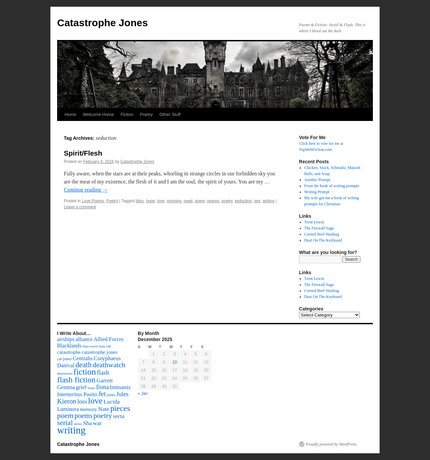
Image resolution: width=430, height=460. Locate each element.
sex (257, 201)
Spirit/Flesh (83, 153)
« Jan (142, 393)
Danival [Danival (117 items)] (66, 365)
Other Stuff (170, 114)
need (188, 201)
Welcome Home (98, 114)
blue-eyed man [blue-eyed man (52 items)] (93, 346)
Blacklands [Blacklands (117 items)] (69, 345)
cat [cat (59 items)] (108, 346)
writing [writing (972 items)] (71, 430)
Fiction (127, 114)
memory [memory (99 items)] (88, 409)
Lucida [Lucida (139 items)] (111, 401)
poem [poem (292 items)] (65, 415)
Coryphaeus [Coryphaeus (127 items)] (107, 358)
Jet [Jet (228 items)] (102, 394)
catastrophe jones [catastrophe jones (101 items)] (100, 352)
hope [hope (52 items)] (91, 388)
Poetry (146, 114)
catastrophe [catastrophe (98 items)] (69, 352)
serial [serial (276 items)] (65, 423)
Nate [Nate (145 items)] (103, 409)
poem (200, 201)
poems (213, 201)
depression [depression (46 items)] (65, 373)
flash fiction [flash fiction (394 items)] (76, 379)
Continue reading (86, 190)
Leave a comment (80, 207)
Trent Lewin (314, 222)
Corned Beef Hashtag (321, 234)
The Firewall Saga (319, 228)
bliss (140, 201)
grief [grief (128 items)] (81, 387)
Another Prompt (317, 179)
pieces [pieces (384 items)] (120, 408)
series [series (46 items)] (78, 424)
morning (174, 201)
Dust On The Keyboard (323, 240)
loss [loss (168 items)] (82, 401)
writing (268, 201)
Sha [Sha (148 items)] (87, 423)
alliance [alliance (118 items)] (84, 339)
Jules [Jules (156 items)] (122, 394)
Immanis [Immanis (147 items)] (120, 387)
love (161, 201)
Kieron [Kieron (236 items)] (66, 401)
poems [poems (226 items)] (83, 415)
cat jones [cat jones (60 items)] (64, 359)
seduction (243, 201)
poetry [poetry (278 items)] (102, 416)
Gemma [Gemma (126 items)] (66, 387)
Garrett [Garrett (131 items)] (104, 380)
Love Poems (93, 201)
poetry (226, 201)
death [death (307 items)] (84, 365)
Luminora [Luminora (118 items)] (68, 409)
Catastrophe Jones (102, 22)
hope (150, 201)
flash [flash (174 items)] (103, 372)
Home (70, 114)
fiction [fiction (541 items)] (85, 372)
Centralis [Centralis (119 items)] (83, 358)
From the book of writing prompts (331, 185)
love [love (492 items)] (95, 400)
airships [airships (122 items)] (66, 339)
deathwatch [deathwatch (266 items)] (109, 365)
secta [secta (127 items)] (119, 416)
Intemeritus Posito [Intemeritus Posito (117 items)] (77, 394)
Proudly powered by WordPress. (331, 444)
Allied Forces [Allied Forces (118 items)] (109, 339)
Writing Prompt (317, 192)
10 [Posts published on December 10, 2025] (174, 362)
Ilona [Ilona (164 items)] (102, 387)
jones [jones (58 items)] (111, 394)
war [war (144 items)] (97, 423)
